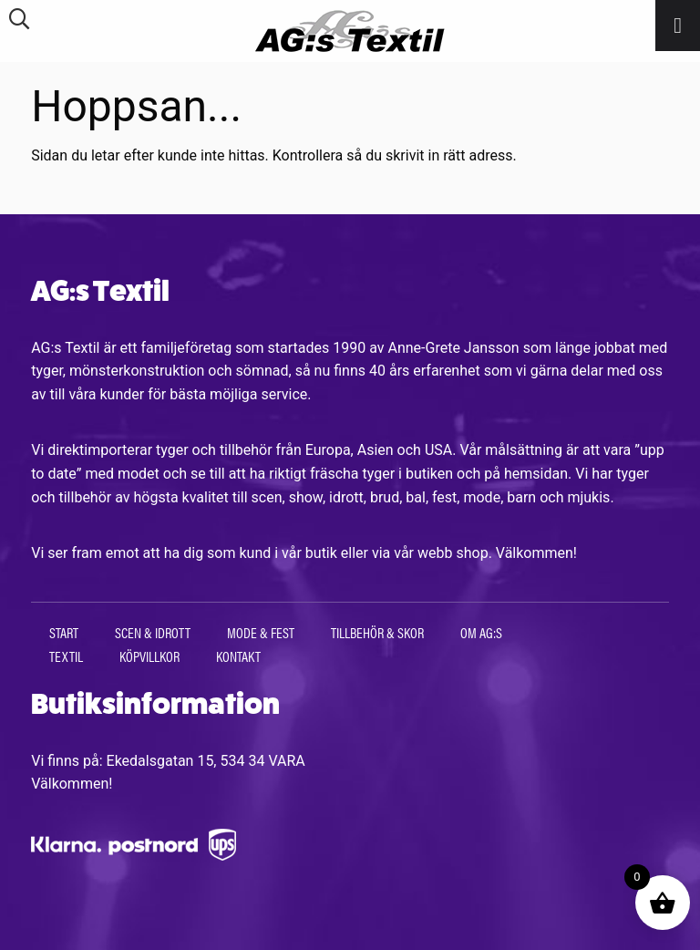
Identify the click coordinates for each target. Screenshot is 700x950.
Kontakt (238, 655)
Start (63, 632)
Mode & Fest (260, 632)
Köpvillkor (149, 655)
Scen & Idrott (152, 632)
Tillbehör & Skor (377, 632)
